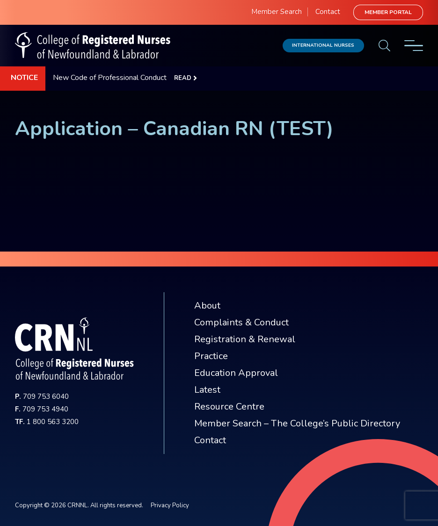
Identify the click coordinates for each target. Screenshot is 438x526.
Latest (207, 389)
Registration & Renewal (244, 339)
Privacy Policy (170, 505)
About (207, 305)
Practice (211, 356)
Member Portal (388, 12)
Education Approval (236, 373)
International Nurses (323, 45)
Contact (327, 11)
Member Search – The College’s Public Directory (297, 423)
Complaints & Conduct (241, 322)
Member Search (276, 11)
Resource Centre (229, 406)
